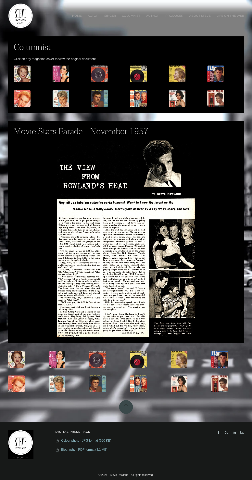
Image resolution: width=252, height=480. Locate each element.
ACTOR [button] (93, 16)
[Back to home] (20, 16)
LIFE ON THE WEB (230, 16)
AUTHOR (152, 16)
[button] (126, 406)
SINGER (110, 16)
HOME (77, 16)
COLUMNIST (131, 16)
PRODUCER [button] (174, 16)
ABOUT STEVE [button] (200, 16)
